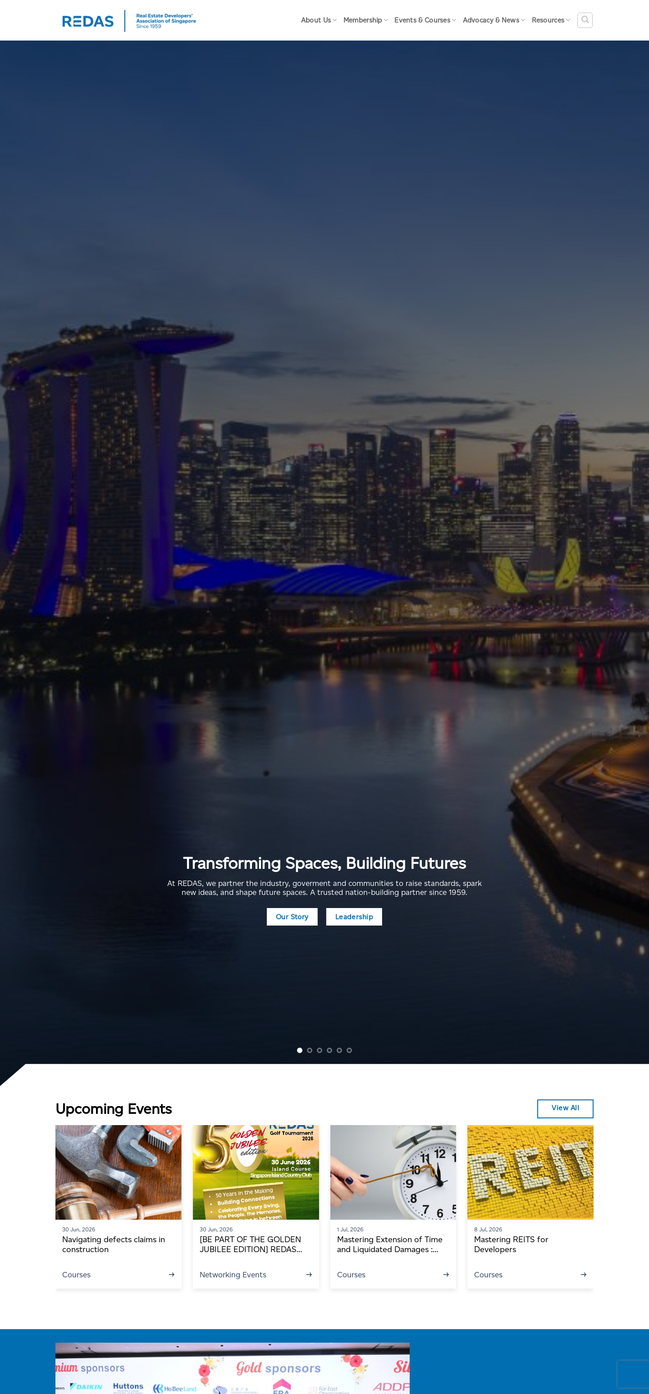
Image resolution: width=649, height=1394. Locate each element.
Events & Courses (425, 20)
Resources (551, 20)
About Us (319, 20)
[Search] (585, 20)
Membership (365, 20)
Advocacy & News (494, 20)
